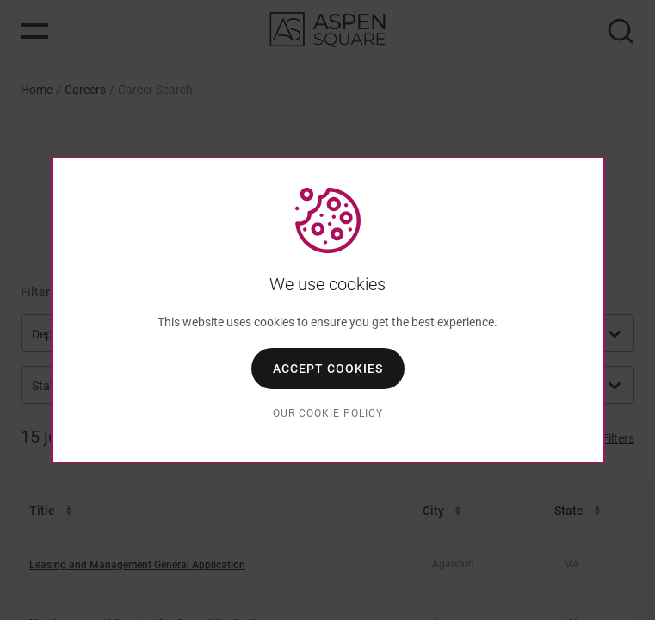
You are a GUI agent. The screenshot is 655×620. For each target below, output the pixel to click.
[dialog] (328, 310)
